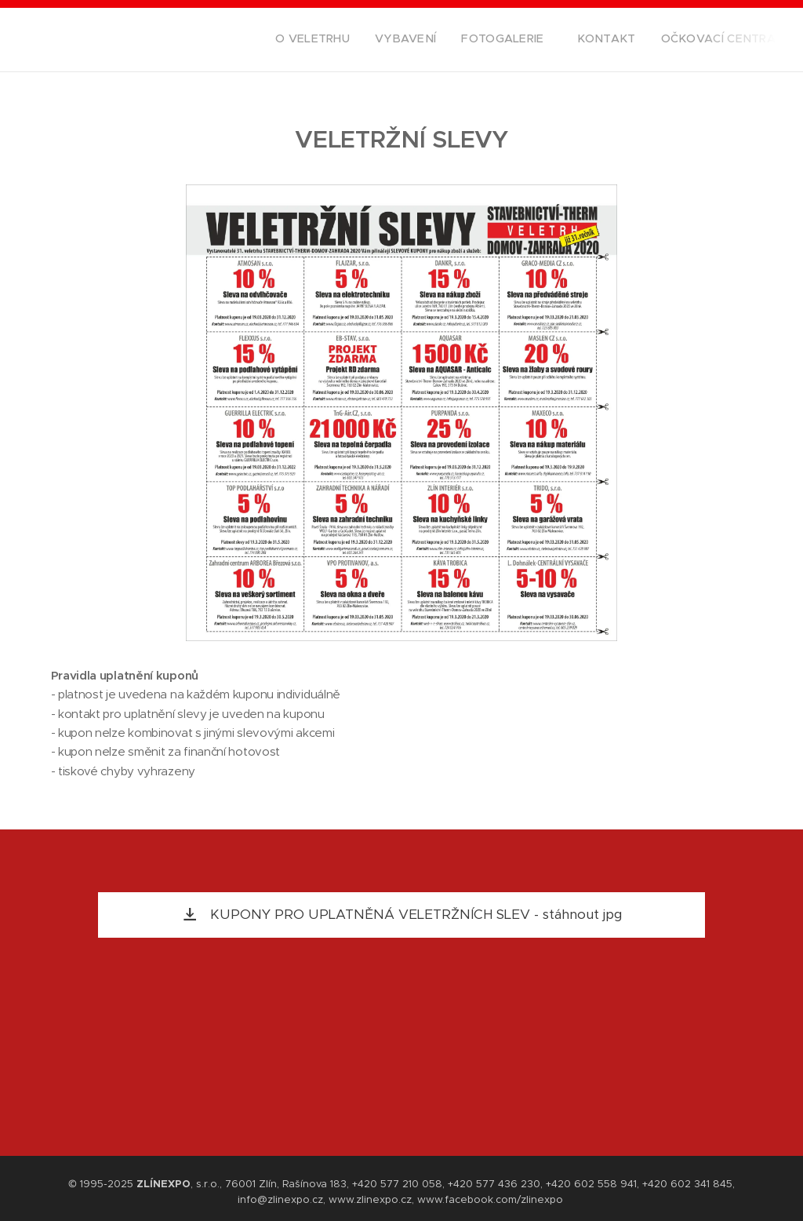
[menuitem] (671, 40)
